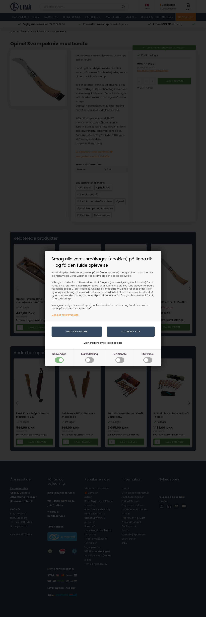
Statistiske (148, 357)
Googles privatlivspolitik (65, 315)
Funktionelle (120, 357)
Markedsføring (89, 357)
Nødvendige (59, 357)
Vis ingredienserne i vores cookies (103, 342)
